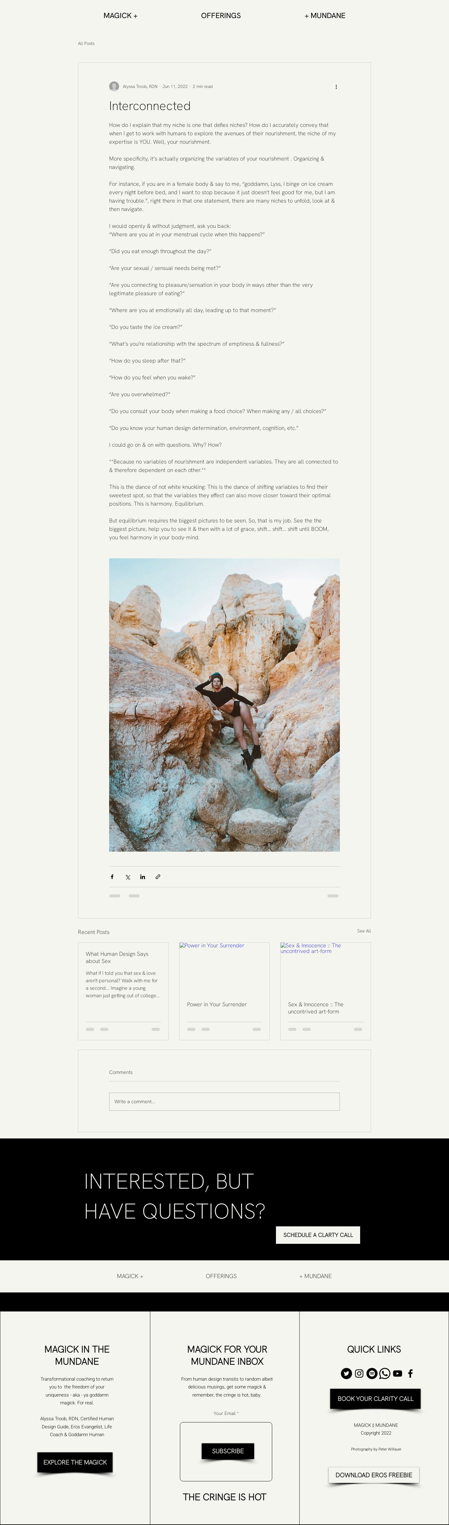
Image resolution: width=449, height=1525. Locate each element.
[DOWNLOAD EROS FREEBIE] (374, 1475)
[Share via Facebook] (112, 877)
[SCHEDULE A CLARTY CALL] (318, 1235)
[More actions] (336, 86)
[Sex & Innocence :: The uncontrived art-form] (326, 968)
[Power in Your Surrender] (225, 968)
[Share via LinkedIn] (143, 877)
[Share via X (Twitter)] (127, 877)
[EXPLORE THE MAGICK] (75, 1462)
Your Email (225, 1413)
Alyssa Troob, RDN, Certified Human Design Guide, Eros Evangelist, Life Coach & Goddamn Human (77, 1426)
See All (364, 931)
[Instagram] (359, 1373)
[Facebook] (410, 1373)
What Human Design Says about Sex (117, 957)
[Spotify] (372, 1373)
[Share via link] (158, 877)
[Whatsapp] (384, 1373)
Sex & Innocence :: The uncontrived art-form (316, 1008)
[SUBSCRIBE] (228, 1451)
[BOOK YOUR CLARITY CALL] (375, 1399)
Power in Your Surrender (217, 1004)
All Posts (86, 43)
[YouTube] (397, 1373)
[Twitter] (346, 1373)
